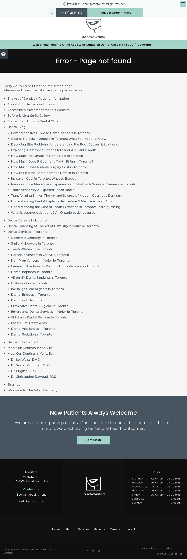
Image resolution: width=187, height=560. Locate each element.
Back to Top (175, 554)
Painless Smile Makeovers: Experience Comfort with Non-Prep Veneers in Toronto (73, 185)
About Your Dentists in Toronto (31, 105)
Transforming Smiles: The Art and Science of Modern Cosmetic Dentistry (66, 196)
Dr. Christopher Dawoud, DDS (33, 377)
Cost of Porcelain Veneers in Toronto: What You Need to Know (58, 139)
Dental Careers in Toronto (27, 221)
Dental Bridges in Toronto (31, 295)
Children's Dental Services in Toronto (39, 318)
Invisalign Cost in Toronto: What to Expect (43, 179)
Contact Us (93, 441)
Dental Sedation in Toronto (31, 335)
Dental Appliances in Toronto (33, 329)
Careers (115, 530)
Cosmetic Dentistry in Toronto (34, 238)
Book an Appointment (31, 495)
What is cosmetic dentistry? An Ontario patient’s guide (53, 213)
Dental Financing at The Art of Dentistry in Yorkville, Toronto (53, 227)
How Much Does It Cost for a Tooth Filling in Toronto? (52, 162)
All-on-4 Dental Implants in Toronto (39, 278)
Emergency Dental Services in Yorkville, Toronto (47, 312)
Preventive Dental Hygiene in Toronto (40, 307)
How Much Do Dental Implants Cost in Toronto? (48, 156)
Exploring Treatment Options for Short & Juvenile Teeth (53, 151)
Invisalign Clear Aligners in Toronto (37, 290)
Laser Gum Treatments (29, 324)
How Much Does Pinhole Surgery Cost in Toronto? (49, 168)
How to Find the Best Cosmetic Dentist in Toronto (49, 173)
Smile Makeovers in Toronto (32, 244)
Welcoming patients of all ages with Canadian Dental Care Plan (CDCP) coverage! (93, 45)
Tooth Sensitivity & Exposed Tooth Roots (42, 190)
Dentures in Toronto (26, 301)
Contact (130, 530)
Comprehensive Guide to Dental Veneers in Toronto (50, 134)
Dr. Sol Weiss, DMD (25, 360)
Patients (99, 530)
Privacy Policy (147, 549)
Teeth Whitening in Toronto (32, 250)
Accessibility (165, 549)
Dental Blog (16, 128)
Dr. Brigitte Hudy (23, 372)
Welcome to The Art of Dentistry (32, 391)
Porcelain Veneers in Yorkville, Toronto (40, 255)
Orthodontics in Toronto (29, 284)
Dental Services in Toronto (27, 232)
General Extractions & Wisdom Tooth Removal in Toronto (55, 267)
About (69, 530)
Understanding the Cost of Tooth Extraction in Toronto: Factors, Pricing (65, 208)
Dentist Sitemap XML (23, 343)
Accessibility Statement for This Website (38, 111)
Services (83, 530)
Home (56, 530)
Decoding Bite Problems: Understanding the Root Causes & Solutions (64, 145)
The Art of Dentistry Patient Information (38, 99)
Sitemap (13, 385)
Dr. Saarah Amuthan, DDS (30, 366)
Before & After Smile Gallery (28, 116)
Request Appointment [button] (115, 13)
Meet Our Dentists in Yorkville (30, 348)
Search (178, 549)
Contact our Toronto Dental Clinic (33, 122)
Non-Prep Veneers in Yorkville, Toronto (40, 261)
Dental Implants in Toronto (31, 273)
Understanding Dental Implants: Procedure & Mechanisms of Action (63, 202)
